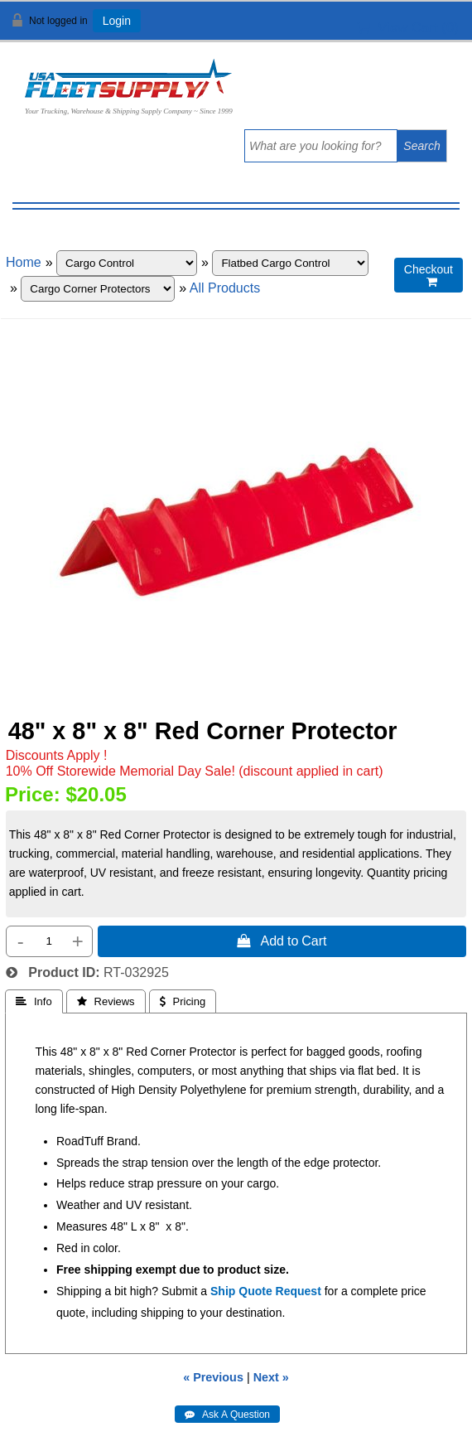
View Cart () (408, 28)
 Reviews (106, 1001)
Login (117, 21)
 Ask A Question (227, 1415)
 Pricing (183, 1001)
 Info (34, 1001)
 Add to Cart (281, 940)
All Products (225, 288)
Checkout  (428, 276)
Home (23, 262)
